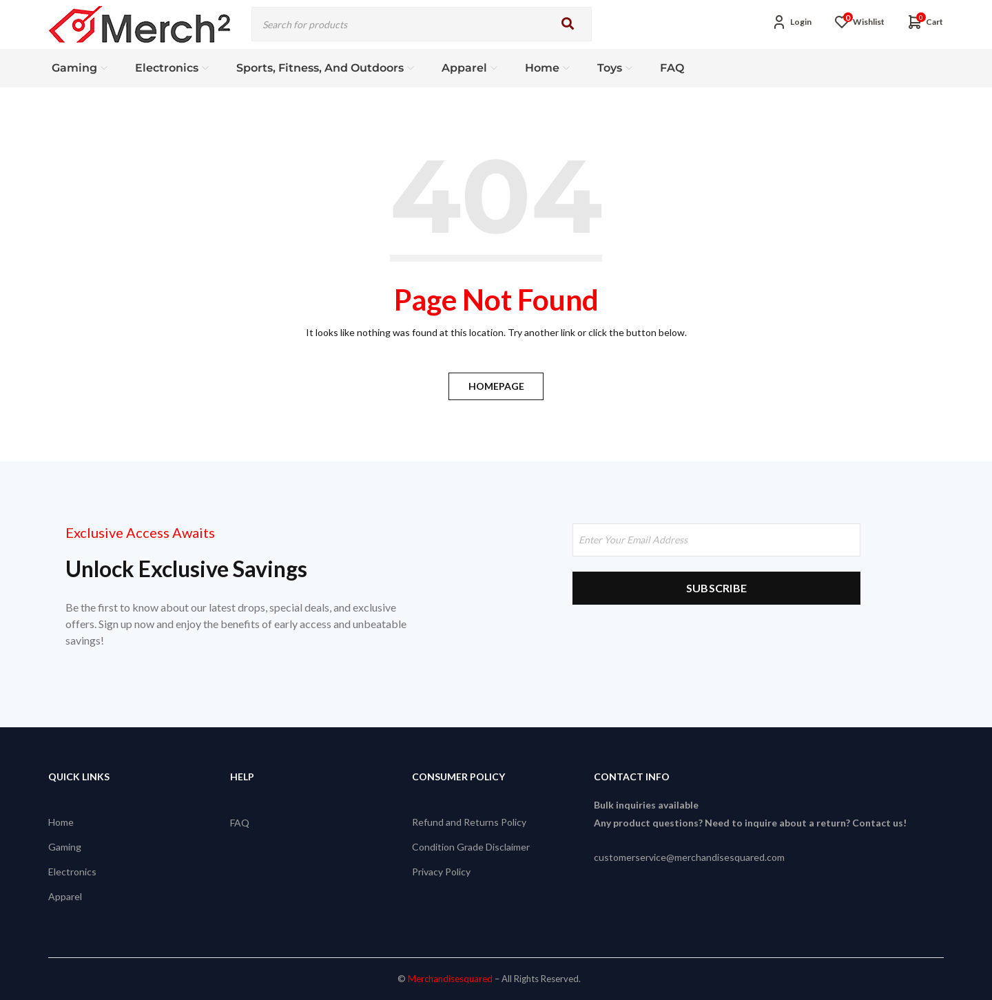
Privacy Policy (441, 871)
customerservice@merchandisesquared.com (689, 857)
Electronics (72, 871)
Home (61, 822)
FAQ (239, 822)
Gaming (64, 847)
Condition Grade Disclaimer (471, 847)
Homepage (496, 386)
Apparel (65, 896)
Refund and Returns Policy (469, 822)
